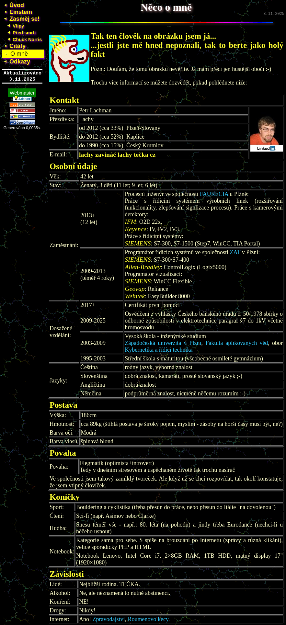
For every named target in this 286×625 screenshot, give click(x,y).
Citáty (14, 46)
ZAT (235, 253)
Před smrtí (20, 32)
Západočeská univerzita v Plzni (163, 343)
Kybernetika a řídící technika (158, 350)
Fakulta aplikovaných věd (236, 343)
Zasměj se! (21, 19)
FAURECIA (214, 194)
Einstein (17, 12)
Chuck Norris (23, 39)
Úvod (13, 5)
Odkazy (16, 61)
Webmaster (22, 91)
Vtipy (14, 25)
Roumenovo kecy (148, 620)
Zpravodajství (109, 620)
